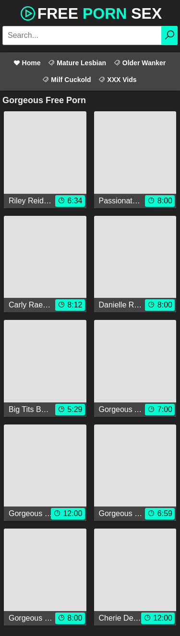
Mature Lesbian (77, 63)
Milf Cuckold (66, 79)
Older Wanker (140, 63)
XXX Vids (117, 79)
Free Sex (90, 12)
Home (27, 63)
